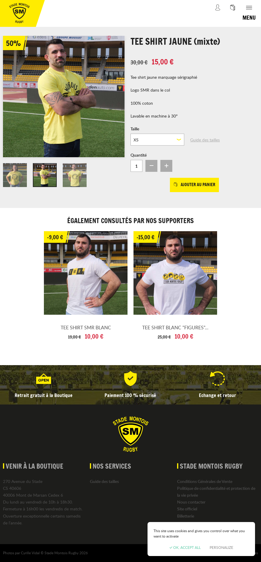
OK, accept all (185, 547)
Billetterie (185, 516)
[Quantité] (136, 166)
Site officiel (187, 509)
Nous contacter (191, 502)
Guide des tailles (205, 140)
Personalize (221, 547)
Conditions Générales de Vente (204, 481)
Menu (249, 17)
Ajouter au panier (194, 185)
